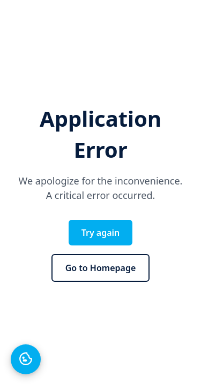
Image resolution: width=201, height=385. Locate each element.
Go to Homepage (100, 268)
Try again (100, 232)
